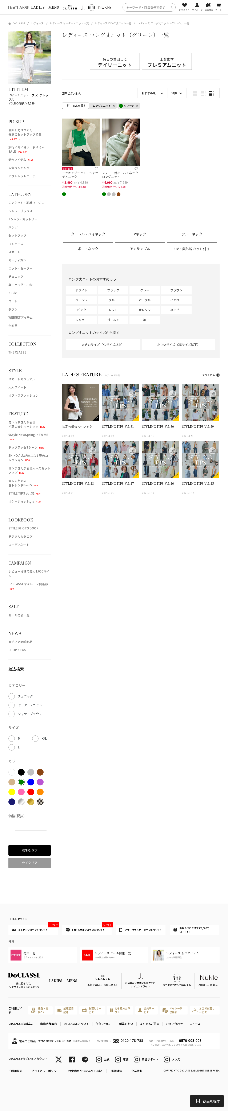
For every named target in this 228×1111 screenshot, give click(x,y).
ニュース (194, 1024)
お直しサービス (91, 1010)
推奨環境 (116, 1071)
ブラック (113, 290)
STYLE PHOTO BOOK (23, 528)
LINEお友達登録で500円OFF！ (89, 928)
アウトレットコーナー (23, 176)
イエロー (176, 300)
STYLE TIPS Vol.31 (24, 493)
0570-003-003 (190, 1041)
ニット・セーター (20, 268)
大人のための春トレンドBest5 (23, 483)
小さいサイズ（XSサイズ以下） (178, 344)
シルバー (82, 320)
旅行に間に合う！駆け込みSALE (26, 149)
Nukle (12, 293)
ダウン (12, 309)
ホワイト (82, 290)
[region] (114, 7)
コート (12, 301)
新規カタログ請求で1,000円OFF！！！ (191, 929)
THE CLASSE (17, 352)
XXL (44, 738)
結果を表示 (29, 850)
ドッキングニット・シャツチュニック (80, 175)
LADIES (38, 7)
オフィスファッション (23, 395)
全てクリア (29, 862)
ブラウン (176, 290)
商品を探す (208, 1101)
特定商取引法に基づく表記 (85, 1071)
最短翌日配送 (65, 1010)
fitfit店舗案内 (48, 1024)
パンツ (13, 227)
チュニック (15, 276)
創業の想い (126, 1024)
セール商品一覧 (18, 615)
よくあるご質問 (149, 1024)
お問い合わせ (174, 1024)
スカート (14, 252)
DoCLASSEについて (76, 1024)
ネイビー (176, 310)
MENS (53, 7)
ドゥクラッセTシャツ (26, 447)
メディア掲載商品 (20, 642)
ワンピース (15, 243)
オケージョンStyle (24, 501)
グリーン (126, 106)
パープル (145, 300)
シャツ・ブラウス (20, 211)
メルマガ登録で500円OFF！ (35, 928)
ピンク (81, 310)
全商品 (12, 325)
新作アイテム (20, 159)
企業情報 (137, 1071)
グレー (144, 290)
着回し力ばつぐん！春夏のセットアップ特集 (24, 134)
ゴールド (113, 320)
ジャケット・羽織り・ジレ (26, 203)
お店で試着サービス (203, 1010)
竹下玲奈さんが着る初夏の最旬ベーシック (26, 424)
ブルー (113, 300)
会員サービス (146, 1010)
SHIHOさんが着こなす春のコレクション (28, 457)
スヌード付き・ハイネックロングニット (120, 175)
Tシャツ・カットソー (22, 219)
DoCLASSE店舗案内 (20, 1024)
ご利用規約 (15, 1071)
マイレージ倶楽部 (172, 1010)
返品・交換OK (39, 1010)
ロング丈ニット (102, 105)
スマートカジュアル (21, 379)
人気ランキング (18, 168)
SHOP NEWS (17, 650)
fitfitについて (104, 1024)
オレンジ (145, 310)
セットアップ (17, 235)
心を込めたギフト (120, 1010)
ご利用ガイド (15, 1010)
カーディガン (17, 260)
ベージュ (81, 300)
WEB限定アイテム (20, 317)
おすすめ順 (149, 93)
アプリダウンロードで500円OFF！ (140, 930)
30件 (174, 93)
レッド (113, 310)
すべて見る (208, 375)
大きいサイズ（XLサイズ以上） (103, 344)
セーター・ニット (30, 705)
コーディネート (18, 544)
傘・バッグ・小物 (20, 284)
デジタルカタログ (20, 536)
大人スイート (17, 387)
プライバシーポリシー (45, 1071)
